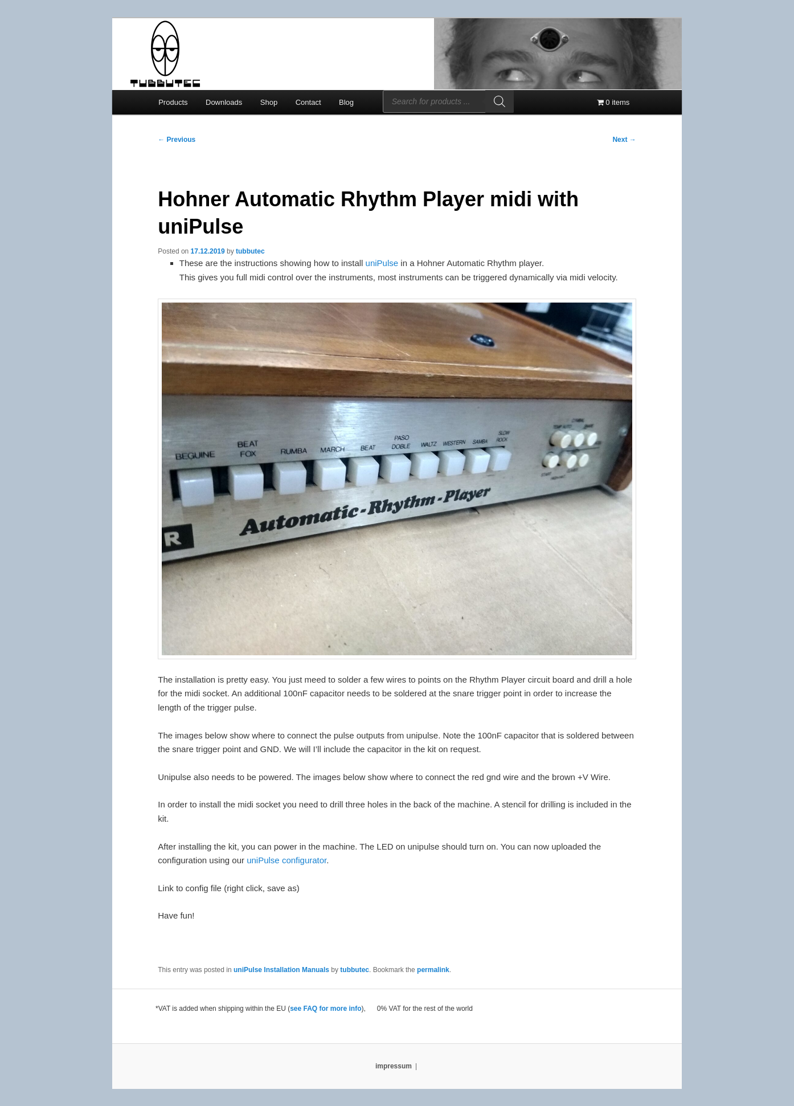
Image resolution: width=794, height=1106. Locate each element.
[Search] (499, 101)
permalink (433, 970)
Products (172, 102)
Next (624, 140)
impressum (393, 1066)
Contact (308, 102)
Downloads (224, 102)
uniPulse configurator (286, 860)
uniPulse (382, 263)
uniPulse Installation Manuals (281, 970)
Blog (346, 102)
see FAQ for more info (325, 1009)
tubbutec (250, 251)
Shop (268, 102)
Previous (176, 140)
